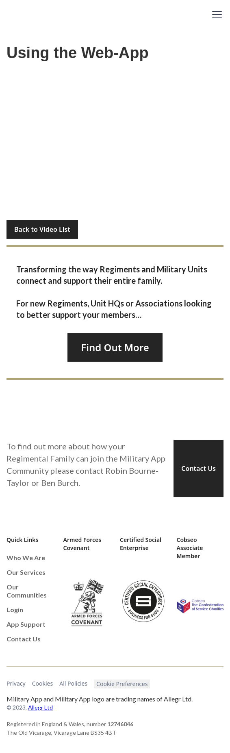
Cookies (42, 683)
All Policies (73, 683)
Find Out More (115, 347)
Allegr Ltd (40, 707)
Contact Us (198, 468)
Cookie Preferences (122, 684)
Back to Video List (42, 229)
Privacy (16, 683)
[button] (215, 14)
